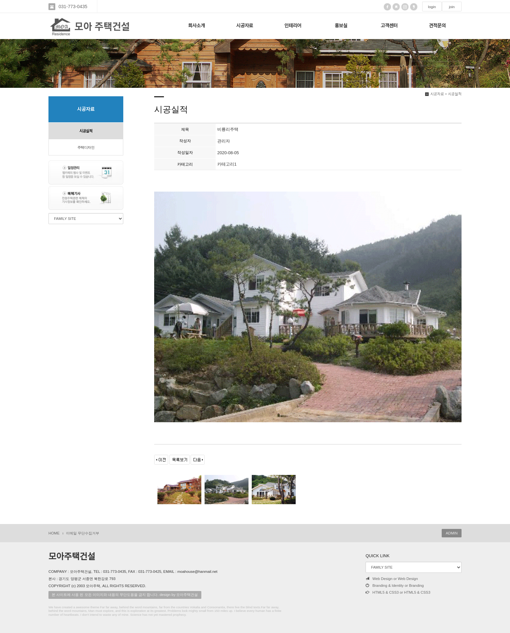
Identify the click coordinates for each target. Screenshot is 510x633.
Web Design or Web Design (392, 579)
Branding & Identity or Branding (395, 585)
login (432, 7)
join (452, 7)
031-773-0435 (73, 6)
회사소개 (196, 25)
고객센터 (389, 25)
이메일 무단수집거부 (82, 533)
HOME (54, 533)
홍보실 (341, 25)
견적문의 (437, 25)
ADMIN (452, 533)
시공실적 (85, 131)
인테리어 (292, 25)
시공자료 (244, 25)
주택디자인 (86, 147)
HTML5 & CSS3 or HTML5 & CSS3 (398, 592)
